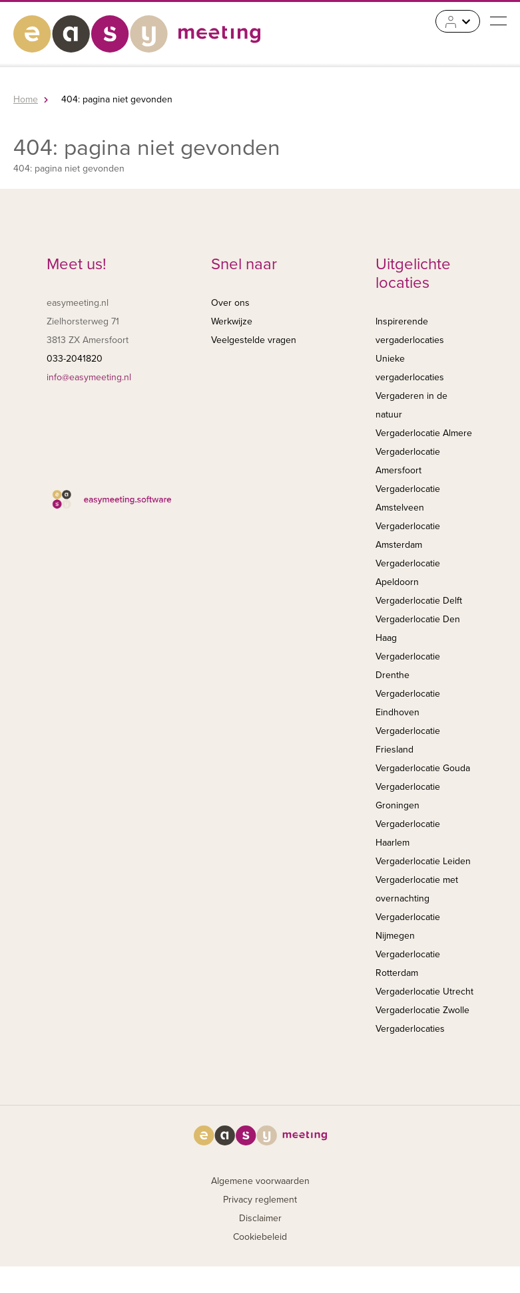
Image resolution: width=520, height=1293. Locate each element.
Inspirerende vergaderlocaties (410, 331)
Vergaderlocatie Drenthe (408, 666)
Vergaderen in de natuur (411, 405)
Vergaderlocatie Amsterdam (408, 535)
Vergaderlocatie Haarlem (408, 833)
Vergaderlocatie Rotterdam (408, 964)
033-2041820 (75, 358)
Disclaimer (260, 1218)
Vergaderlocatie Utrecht (424, 991)
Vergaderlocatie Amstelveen (408, 498)
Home (25, 99)
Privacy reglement (260, 1199)
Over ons (230, 302)
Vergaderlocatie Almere (424, 433)
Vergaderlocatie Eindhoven (408, 703)
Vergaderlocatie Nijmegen (408, 926)
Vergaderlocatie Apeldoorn (408, 573)
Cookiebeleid (260, 1236)
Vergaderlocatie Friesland (408, 740)
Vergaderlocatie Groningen (408, 796)
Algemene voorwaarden (260, 1181)
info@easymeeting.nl (89, 377)
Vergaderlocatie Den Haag (418, 629)
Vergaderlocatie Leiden (423, 861)
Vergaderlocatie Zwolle (422, 1010)
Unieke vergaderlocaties (410, 368)
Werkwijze (231, 321)
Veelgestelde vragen (253, 340)
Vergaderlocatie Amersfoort (408, 461)
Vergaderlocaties (410, 1028)
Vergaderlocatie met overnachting (417, 889)
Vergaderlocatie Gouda (423, 768)
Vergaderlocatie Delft (419, 600)
